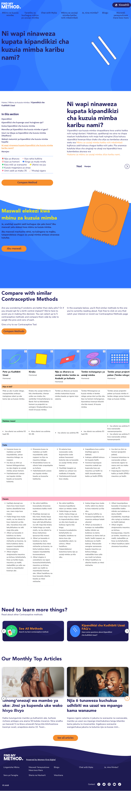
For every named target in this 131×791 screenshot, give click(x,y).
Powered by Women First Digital (41, 760)
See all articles (66, 738)
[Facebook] (98, 784)
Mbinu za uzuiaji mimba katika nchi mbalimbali (99, 142)
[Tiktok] (119, 784)
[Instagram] (109, 784)
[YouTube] (114, 784)
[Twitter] (104, 784)
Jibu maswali (14, 249)
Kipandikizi (7, 119)
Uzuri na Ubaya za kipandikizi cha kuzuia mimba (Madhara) (24, 134)
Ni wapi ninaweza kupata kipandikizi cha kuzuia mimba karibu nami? (27, 146)
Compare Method (27, 182)
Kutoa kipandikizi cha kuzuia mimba (18, 126)
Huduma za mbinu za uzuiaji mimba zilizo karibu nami (93, 154)
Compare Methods (14, 331)
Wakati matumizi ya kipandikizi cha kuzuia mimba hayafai (25, 140)
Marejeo (5, 151)
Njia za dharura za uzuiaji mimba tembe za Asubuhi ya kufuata (67, 375)
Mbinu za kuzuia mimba (19, 102)
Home (4, 102)
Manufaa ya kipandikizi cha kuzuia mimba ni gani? (25, 129)
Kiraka (32, 372)
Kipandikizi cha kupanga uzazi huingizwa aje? (23, 122)
